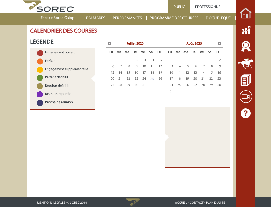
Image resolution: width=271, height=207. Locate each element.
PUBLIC (179, 7)
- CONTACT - (196, 202)
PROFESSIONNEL (208, 7)
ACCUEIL (181, 202)
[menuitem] (98, 18)
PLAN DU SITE (215, 202)
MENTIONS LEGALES (51, 202)
